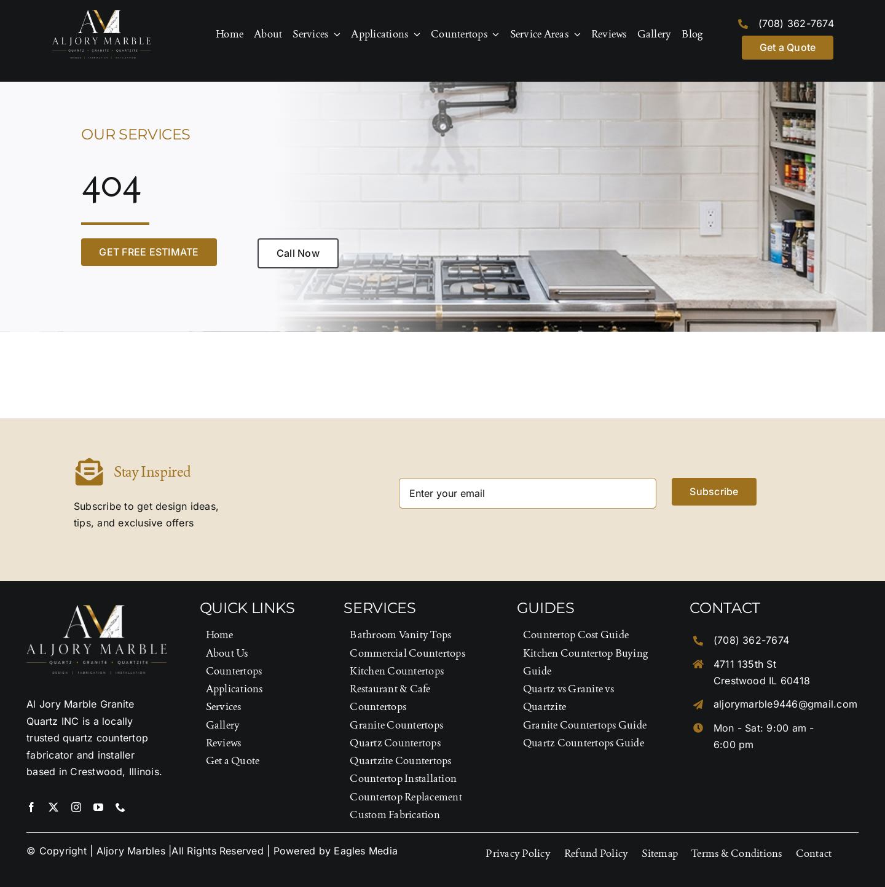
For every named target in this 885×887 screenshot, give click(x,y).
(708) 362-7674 (796, 23)
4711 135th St (745, 664)
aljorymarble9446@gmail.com (785, 704)
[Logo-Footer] (101, 15)
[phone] (120, 807)
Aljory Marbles (130, 851)
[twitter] (53, 807)
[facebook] (31, 807)
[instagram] (76, 807)
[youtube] (98, 807)
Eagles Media (366, 851)
